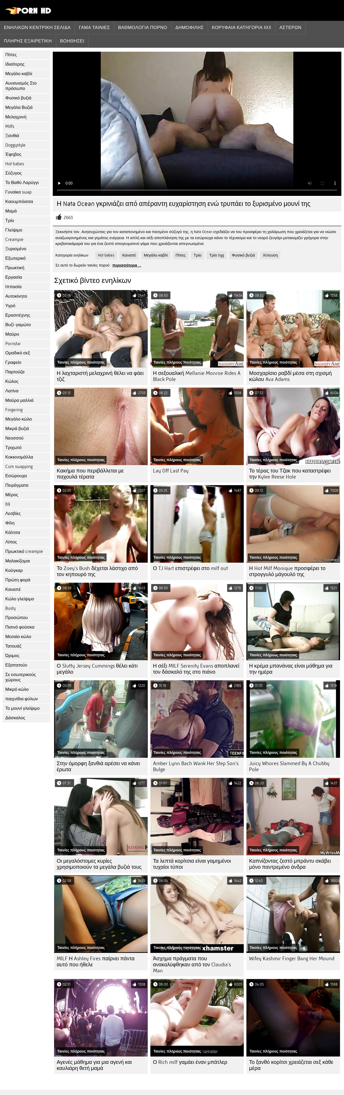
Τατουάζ (13, 646)
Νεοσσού (14, 438)
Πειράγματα (16, 485)
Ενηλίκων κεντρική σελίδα (37, 27)
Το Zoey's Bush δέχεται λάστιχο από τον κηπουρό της (97, 571)
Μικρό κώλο (17, 689)
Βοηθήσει (72, 41)
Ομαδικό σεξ (17, 352)
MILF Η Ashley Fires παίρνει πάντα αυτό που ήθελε (96, 962)
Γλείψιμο (13, 230)
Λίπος (11, 541)
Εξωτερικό (15, 258)
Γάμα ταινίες (94, 27)
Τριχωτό (13, 447)
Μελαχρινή (15, 116)
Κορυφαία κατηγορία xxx (241, 27)
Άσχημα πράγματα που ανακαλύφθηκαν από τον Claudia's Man (192, 965)
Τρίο (9, 220)
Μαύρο (12, 334)
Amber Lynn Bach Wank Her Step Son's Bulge (195, 766)
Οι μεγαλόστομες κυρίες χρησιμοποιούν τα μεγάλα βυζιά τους (99, 864)
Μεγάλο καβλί (18, 73)
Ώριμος (12, 655)
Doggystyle (15, 145)
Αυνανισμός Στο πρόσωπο (21, 86)
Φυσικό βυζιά (18, 97)
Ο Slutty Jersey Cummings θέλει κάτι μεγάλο (97, 669)
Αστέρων (290, 27)
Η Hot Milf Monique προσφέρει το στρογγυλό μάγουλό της (287, 571)
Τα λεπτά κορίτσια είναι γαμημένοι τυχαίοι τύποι (192, 864)
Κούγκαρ (14, 570)
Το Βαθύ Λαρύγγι (22, 182)
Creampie (14, 239)
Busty (10, 608)
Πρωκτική (14, 267)
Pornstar (13, 343)
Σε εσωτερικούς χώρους (20, 677)
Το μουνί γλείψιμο (22, 708)
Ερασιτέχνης (17, 315)
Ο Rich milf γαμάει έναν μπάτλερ (190, 1062)
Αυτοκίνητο (16, 296)
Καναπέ (13, 589)
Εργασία (13, 277)
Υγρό (10, 305)
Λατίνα (11, 390)
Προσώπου (16, 617)
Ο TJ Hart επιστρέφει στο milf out (190, 568)
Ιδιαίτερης (15, 64)
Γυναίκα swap (18, 192)
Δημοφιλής (189, 27)
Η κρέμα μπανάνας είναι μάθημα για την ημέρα (290, 669)
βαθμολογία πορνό (142, 27)
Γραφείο (13, 362)
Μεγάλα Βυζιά (19, 107)
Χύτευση (270, 255)
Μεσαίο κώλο (18, 636)
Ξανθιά (12, 135)
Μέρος (11, 494)
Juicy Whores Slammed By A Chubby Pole (289, 766)
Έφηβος (13, 154)
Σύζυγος (13, 173)
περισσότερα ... (126, 265)
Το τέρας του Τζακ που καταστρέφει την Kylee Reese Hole (290, 474)
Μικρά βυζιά (17, 428)
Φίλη (10, 522)
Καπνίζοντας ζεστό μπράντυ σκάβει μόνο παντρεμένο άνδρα (290, 864)
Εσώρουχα (16, 475)
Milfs (9, 126)
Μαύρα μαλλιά (19, 400)
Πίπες (11, 54)
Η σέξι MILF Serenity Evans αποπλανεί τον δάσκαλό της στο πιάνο (196, 669)
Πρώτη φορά (17, 579)
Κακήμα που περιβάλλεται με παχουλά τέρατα (90, 474)
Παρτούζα (15, 371)
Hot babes (14, 163)
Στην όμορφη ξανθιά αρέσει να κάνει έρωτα (98, 766)
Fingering (14, 409)
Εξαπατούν (16, 665)
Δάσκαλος (15, 717)
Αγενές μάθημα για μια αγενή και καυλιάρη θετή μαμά (94, 1065)
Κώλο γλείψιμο (19, 598)
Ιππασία (13, 286)
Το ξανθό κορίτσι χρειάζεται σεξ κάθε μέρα (291, 1065)
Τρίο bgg (216, 255)
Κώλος (11, 381)
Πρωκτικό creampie (24, 551)
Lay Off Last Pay (171, 471)
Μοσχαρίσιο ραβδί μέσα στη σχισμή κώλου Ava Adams (290, 376)
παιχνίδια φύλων (21, 698)
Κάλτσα (12, 532)
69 (7, 504)
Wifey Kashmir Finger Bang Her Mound (291, 959)
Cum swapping (19, 466)
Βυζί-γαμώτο (18, 324)
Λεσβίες (13, 513)
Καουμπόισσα (19, 201)
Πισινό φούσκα (20, 627)
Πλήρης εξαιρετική (28, 41)
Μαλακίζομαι (17, 560)
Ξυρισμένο (15, 248)
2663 (68, 217)
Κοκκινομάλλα (19, 457)
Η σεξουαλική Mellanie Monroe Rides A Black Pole (197, 376)
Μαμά (11, 211)
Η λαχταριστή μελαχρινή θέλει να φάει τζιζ (100, 376)
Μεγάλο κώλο (18, 419)
